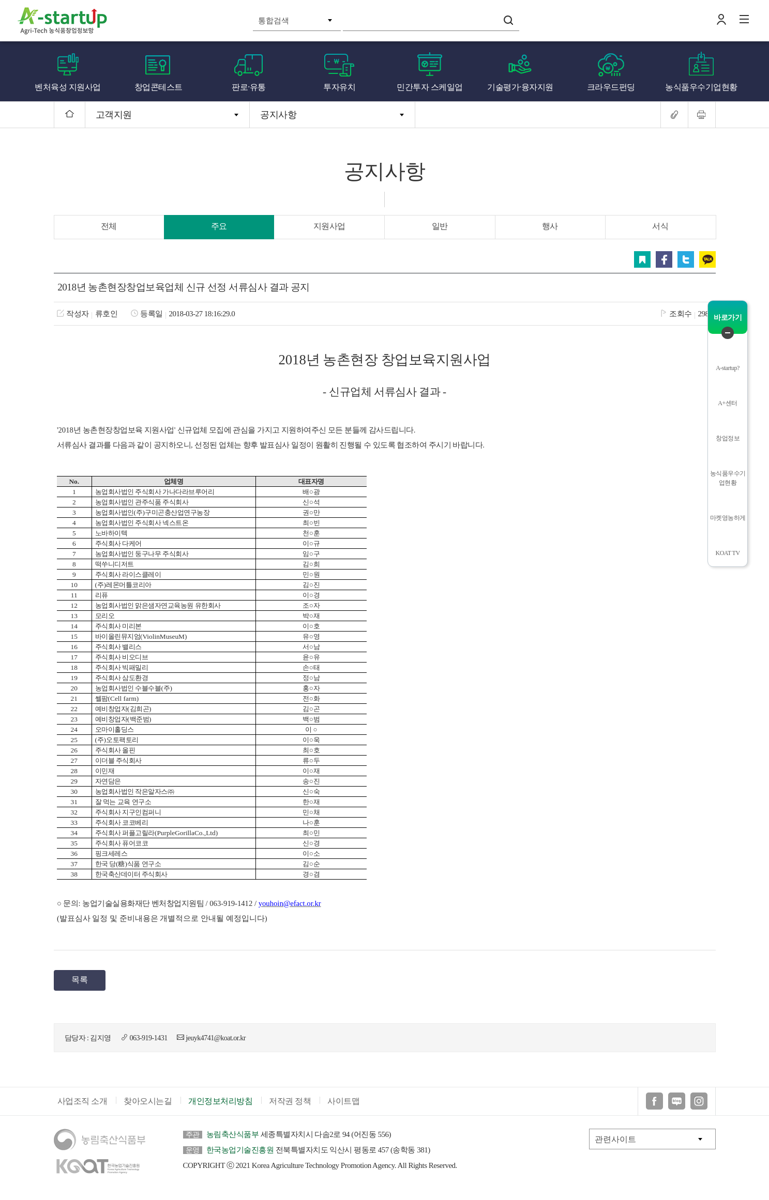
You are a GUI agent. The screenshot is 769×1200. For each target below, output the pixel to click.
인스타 (698, 1103)
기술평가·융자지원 (520, 87)
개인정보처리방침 (220, 1103)
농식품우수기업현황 (701, 87)
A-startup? (728, 368)
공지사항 (278, 115)
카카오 (707, 259)
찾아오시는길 (148, 1103)
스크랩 (642, 259)
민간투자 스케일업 (430, 87)
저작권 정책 (290, 1103)
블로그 (676, 1103)
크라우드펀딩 (611, 87)
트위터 (685, 259)
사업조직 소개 (82, 1103)
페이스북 (664, 259)
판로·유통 (249, 87)
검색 (508, 20)
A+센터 (727, 403)
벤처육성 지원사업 (68, 87)
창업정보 (728, 438)
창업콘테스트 (158, 87)
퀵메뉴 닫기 (727, 333)
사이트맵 (343, 1103)
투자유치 (339, 87)
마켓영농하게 (728, 517)
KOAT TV (728, 553)
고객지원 (114, 115)
